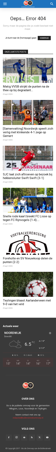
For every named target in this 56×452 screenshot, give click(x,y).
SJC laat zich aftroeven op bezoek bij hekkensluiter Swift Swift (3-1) (27, 176)
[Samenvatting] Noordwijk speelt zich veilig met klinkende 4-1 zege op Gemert (28, 132)
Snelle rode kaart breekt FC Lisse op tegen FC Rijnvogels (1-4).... (27, 218)
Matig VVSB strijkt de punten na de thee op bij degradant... (26, 88)
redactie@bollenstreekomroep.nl (28, 417)
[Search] (52, 4)
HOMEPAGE (44, 38)
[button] (5, 4)
